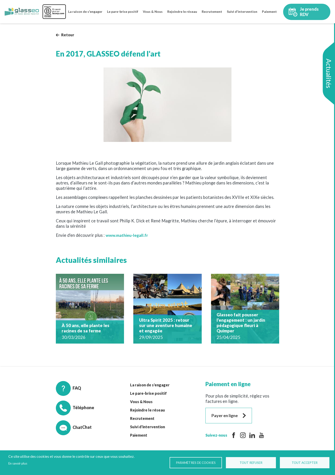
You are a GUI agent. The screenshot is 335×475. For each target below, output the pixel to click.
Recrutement (212, 11)
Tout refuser (251, 463)
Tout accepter (305, 463)
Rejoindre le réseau (182, 11)
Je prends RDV (302, 11)
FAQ (68, 388)
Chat (69, 427)
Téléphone (75, 407)
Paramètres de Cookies (196, 463)
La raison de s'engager (85, 11)
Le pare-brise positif (122, 11)
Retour (67, 35)
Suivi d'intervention (242, 11)
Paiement (269, 11)
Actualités (329, 73)
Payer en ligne (224, 415)
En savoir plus (17, 463)
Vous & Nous (153, 11)
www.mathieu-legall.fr (128, 235)
